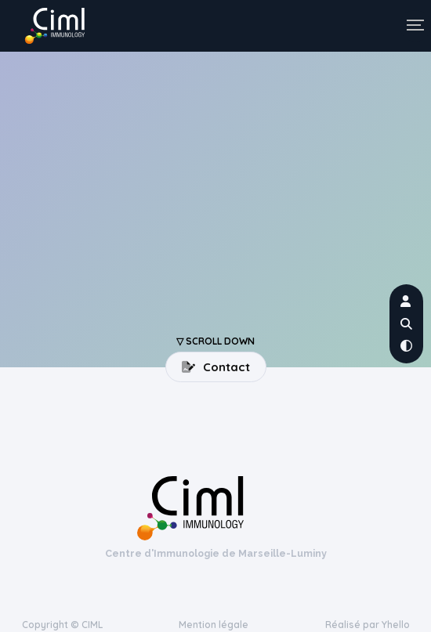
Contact (216, 366)
